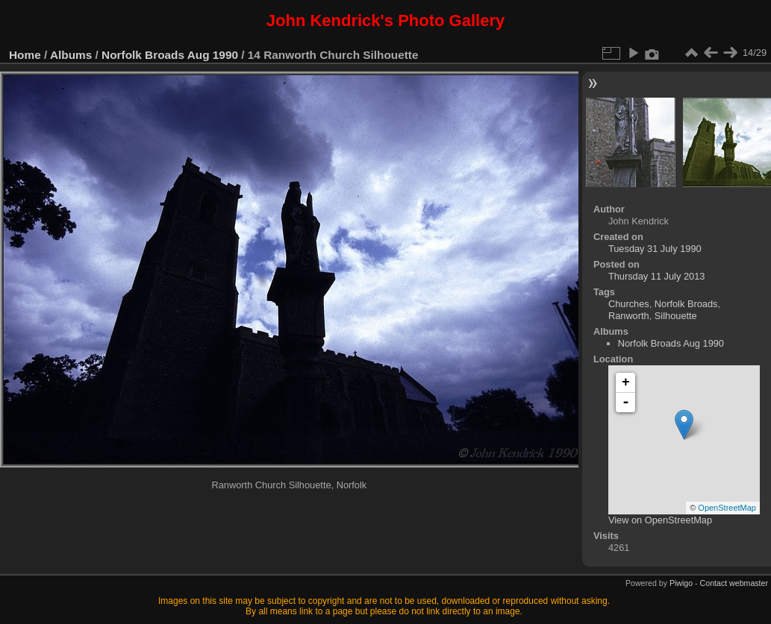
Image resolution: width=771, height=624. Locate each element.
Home (25, 54)
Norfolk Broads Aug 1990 (170, 54)
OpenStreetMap (727, 507)
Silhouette (676, 315)
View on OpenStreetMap (660, 520)
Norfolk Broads (686, 303)
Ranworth (628, 315)
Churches (628, 303)
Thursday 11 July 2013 (656, 276)
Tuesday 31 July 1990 (655, 248)
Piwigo (681, 583)
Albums (71, 54)
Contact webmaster (734, 583)
